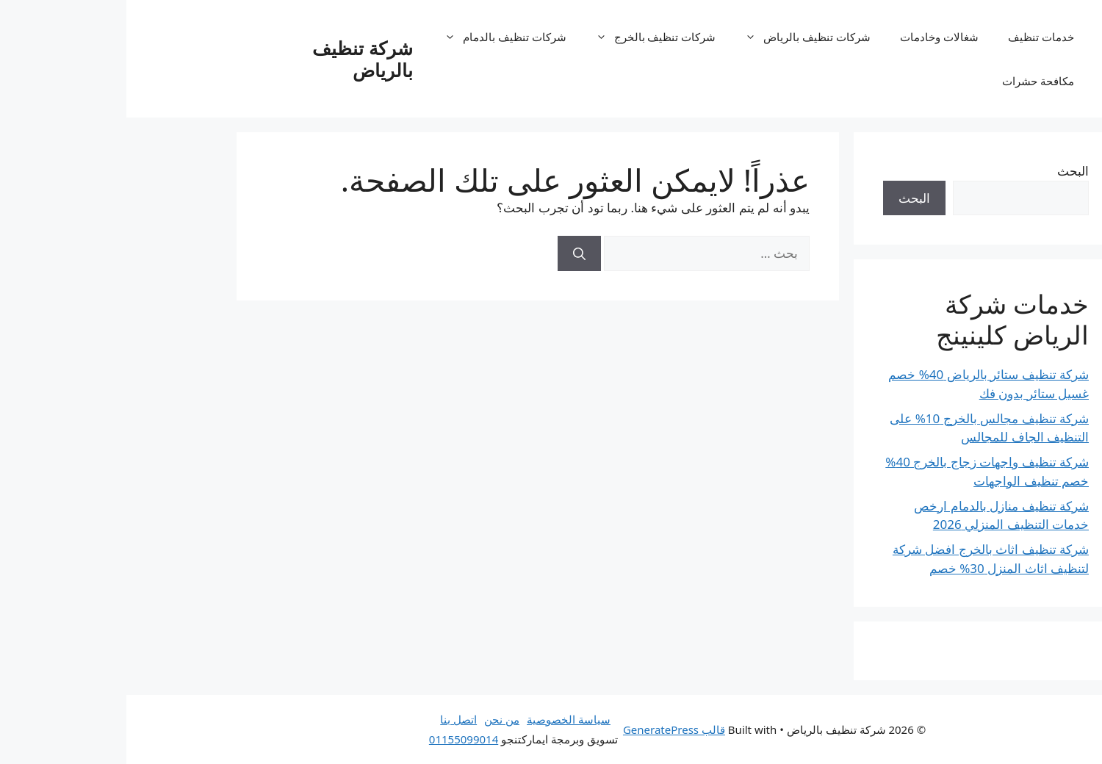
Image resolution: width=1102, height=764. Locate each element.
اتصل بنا (332, 719)
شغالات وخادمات (813, 36)
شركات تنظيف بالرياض (674, 37)
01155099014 (337, 739)
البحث (946, 170)
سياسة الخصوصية (442, 719)
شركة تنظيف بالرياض (236, 58)
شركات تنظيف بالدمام (371, 37)
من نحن (375, 719)
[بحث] (453, 253)
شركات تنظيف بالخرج (522, 37)
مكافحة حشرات (912, 80)
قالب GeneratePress (548, 729)
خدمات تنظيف (915, 36)
